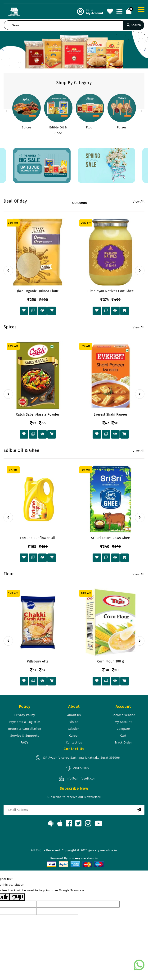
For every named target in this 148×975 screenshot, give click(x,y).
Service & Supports (24, 735)
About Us (74, 715)
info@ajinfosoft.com (78, 778)
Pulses (122, 127)
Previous (7, 110)
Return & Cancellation (24, 728)
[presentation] (8, 270)
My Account (123, 722)
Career (74, 735)
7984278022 (77, 768)
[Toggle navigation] (141, 9)
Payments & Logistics (24, 722)
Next (141, 110)
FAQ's (25, 742)
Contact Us (74, 742)
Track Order (123, 742)
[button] (3, 50)
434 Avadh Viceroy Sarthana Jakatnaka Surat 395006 (77, 757)
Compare (123, 728)
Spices (26, 127)
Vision (74, 722)
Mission (74, 728)
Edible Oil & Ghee (58, 130)
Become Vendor (123, 715)
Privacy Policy (24, 715)
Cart (123, 735)
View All (138, 201)
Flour (90, 127)
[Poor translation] (17, 897)
